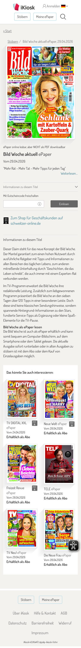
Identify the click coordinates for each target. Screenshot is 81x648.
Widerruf (65, 623)
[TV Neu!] (21, 528)
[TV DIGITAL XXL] (21, 398)
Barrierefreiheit (43, 623)
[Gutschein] (19, 203)
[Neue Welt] (59, 399)
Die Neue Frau (57, 555)
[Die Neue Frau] (59, 529)
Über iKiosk (21, 613)
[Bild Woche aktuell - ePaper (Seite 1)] (40, 92)
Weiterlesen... (69, 173)
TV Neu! (16, 552)
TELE (52, 489)
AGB (64, 613)
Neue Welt (55, 424)
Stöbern (22, 16)
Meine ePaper (45, 16)
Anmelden (51, 6)
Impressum (40, 632)
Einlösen (64, 204)
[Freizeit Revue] (21, 463)
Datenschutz (17, 623)
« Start (7, 31)
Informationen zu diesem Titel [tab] (20, 187)
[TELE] (59, 464)
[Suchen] (63, 17)
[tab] (40, 195)
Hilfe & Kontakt (45, 613)
